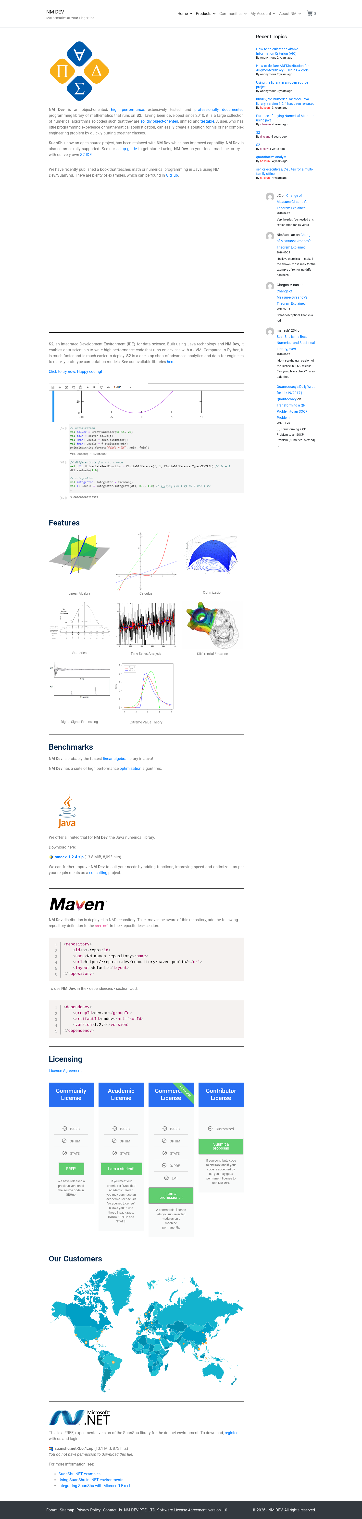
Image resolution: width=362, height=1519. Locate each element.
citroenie (265, 124)
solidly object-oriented (159, 121)
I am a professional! (171, 1195)
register (231, 1432)
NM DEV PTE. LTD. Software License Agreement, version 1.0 (175, 1510)
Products (205, 13)
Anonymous (268, 57)
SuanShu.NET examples (79, 1474)
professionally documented (219, 109)
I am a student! (121, 1168)
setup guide (126, 148)
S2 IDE (86, 154)
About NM (290, 13)
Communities (233, 13)
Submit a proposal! (221, 1146)
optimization (130, 768)
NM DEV (55, 12)
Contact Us (112, 1510)
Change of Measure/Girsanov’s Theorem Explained (292, 202)
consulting (98, 872)
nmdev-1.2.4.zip (69, 857)
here (170, 361)
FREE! (71, 1168)
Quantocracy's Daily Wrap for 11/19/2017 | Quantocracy (296, 393)
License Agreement (65, 1070)
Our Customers (75, 1258)
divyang (265, 136)
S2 (258, 132)
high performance (127, 109)
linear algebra (114, 758)
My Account (262, 13)
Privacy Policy (88, 1510)
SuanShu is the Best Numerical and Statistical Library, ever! (296, 343)
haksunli (265, 107)
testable (207, 121)
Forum (52, 1510)
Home (184, 13)
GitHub (172, 175)
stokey (264, 149)
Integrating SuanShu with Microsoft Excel (94, 1485)
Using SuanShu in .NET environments (91, 1480)
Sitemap (67, 1510)
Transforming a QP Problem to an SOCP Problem (292, 411)
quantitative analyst (271, 157)
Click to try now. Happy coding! (75, 371)
